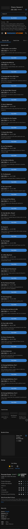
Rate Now (17, 456)
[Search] (26, 2)
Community (10, 456)
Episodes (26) (5, 40)
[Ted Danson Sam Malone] (14, 420)
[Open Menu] (2, 2)
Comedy (7, 499)
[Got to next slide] (26, 420)
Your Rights (23, 509)
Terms (4, 506)
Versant (12, 504)
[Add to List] (26, 9)
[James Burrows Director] (5, 420)
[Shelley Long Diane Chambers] (22, 420)
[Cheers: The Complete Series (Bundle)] (17, 436)
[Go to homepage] (14, 2)
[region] (14, 514)
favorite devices (18, 34)
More (2, 31)
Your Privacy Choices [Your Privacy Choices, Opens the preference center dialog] (14, 522)
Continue (14, 526)
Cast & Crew (16, 40)
